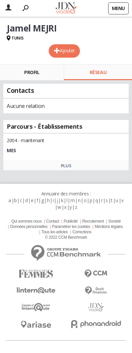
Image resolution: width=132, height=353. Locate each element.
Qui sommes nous (26, 221)
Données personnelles (28, 226)
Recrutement (93, 221)
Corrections (81, 232)
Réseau (98, 72)
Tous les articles (55, 232)
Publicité (71, 221)
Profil (31, 72)
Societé (114, 221)
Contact (52, 221)
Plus (66, 166)
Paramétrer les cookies (71, 226)
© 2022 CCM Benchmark (66, 237)
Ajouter (67, 50)
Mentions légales (109, 226)
